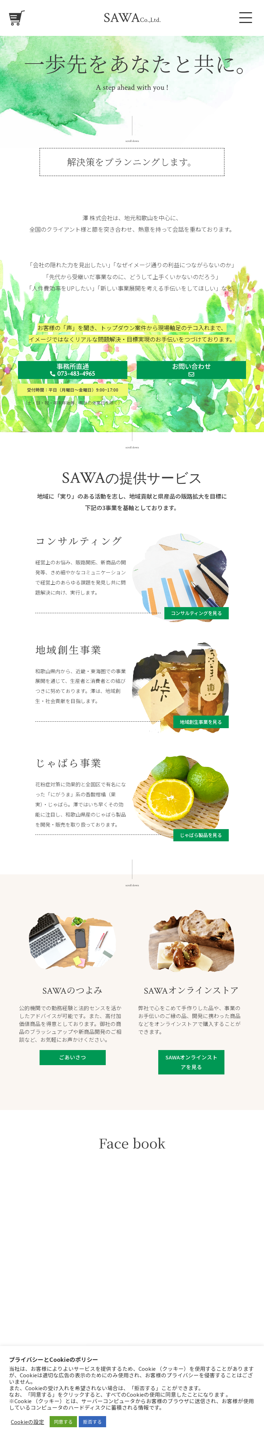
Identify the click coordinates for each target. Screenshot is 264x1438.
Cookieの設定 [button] (27, 1422)
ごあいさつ (72, 1057)
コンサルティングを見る (196, 613)
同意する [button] (63, 1421)
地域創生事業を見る (201, 721)
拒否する (92, 1421)
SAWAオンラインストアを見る (191, 1062)
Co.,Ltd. (132, 20)
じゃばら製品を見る (201, 835)
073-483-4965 (72, 373)
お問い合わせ (191, 369)
